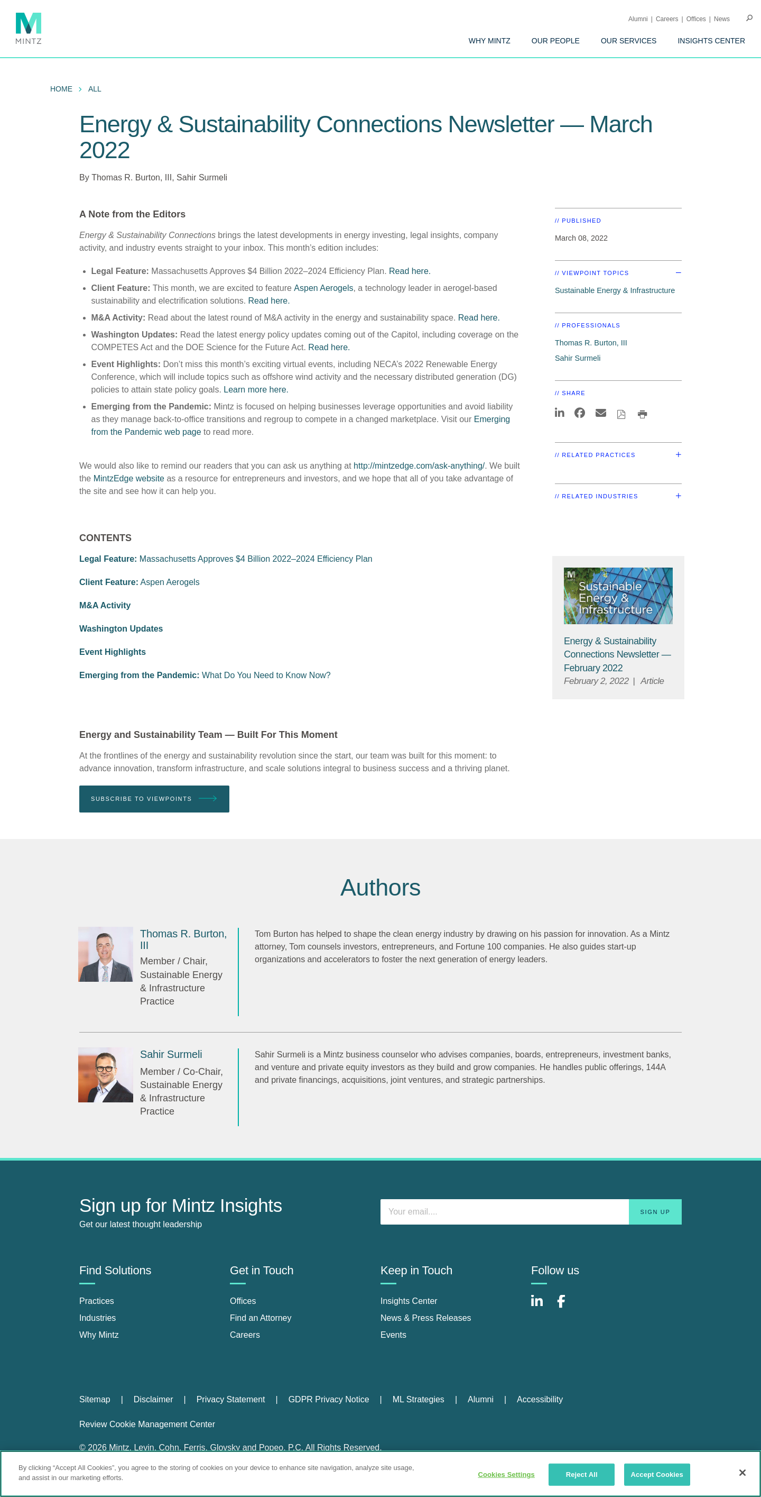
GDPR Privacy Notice (329, 1399)
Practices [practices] (96, 1301)
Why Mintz (490, 40)
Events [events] (393, 1334)
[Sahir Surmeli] (105, 1074)
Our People (556, 40)
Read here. (410, 271)
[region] (380, 1473)
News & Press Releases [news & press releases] (425, 1317)
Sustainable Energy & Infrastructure (615, 290)
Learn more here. (256, 389)
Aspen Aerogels (323, 288)
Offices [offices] (243, 1301)
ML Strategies (418, 1399)
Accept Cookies (656, 1474)
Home (61, 89)
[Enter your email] (531, 1212)
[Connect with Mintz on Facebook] (567, 1307)
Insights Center (711, 40)
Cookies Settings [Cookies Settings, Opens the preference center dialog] (506, 1474)
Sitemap (94, 1399)
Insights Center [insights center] (409, 1301)
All (94, 89)
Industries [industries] (97, 1317)
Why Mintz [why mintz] (99, 1334)
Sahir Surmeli (202, 177)
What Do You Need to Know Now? (205, 675)
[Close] (742, 1472)
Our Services (629, 40)
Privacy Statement (231, 1399)
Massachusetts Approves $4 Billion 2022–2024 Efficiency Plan (226, 558)
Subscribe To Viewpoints (154, 799)
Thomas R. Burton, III (131, 177)
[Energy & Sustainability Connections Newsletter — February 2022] (617, 654)
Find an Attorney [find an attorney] (261, 1317)
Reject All (582, 1474)
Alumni (638, 19)
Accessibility (540, 1399)
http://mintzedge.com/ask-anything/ (419, 465)
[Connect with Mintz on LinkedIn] (541, 1307)
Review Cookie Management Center (147, 1424)
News (722, 19)
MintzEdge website (129, 478)
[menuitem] (490, 40)
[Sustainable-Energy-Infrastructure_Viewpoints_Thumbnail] (618, 596)
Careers (667, 19)
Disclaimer (153, 1399)
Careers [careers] (245, 1334)
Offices (696, 19)
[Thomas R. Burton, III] (105, 954)
